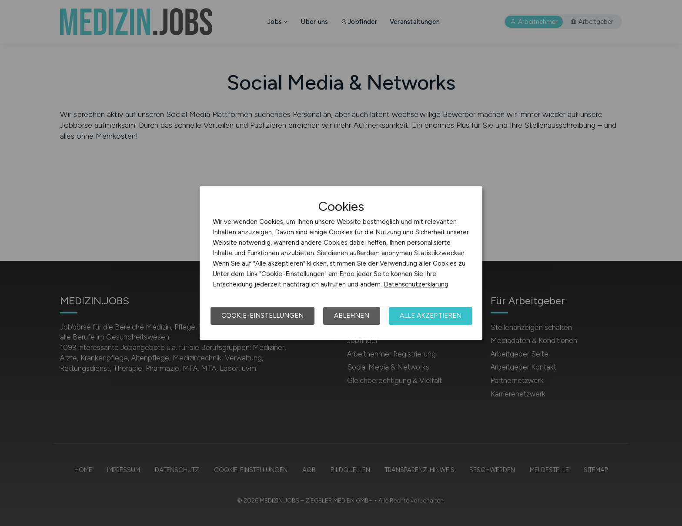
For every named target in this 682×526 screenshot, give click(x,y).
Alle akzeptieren (430, 316)
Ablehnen (351, 316)
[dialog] (341, 263)
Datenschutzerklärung (416, 284)
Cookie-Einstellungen (262, 316)
